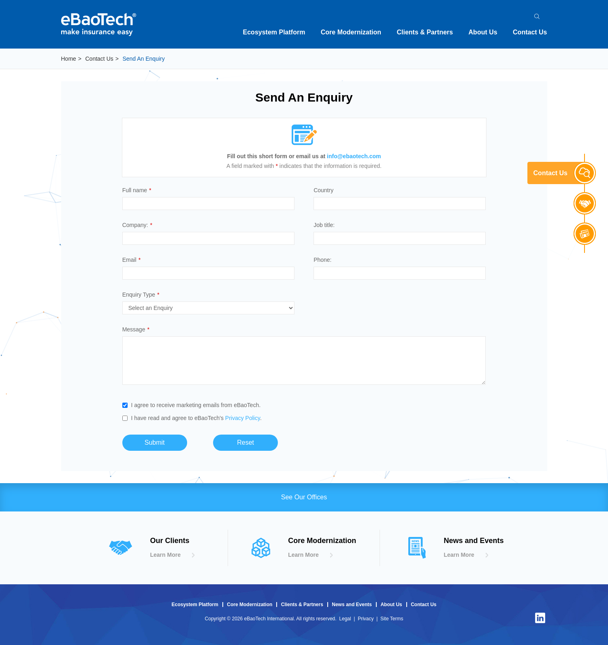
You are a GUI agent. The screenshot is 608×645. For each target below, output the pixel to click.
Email (131, 260)
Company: (137, 225)
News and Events (352, 604)
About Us (483, 32)
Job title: (324, 225)
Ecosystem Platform (274, 32)
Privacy (365, 619)
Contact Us (530, 32)
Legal (345, 619)
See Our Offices (304, 497)
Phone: (322, 260)
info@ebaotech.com (354, 156)
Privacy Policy (242, 418)
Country (323, 190)
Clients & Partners (425, 32)
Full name (136, 190)
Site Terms (391, 619)
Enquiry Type (141, 294)
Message (135, 329)
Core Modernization (351, 32)
